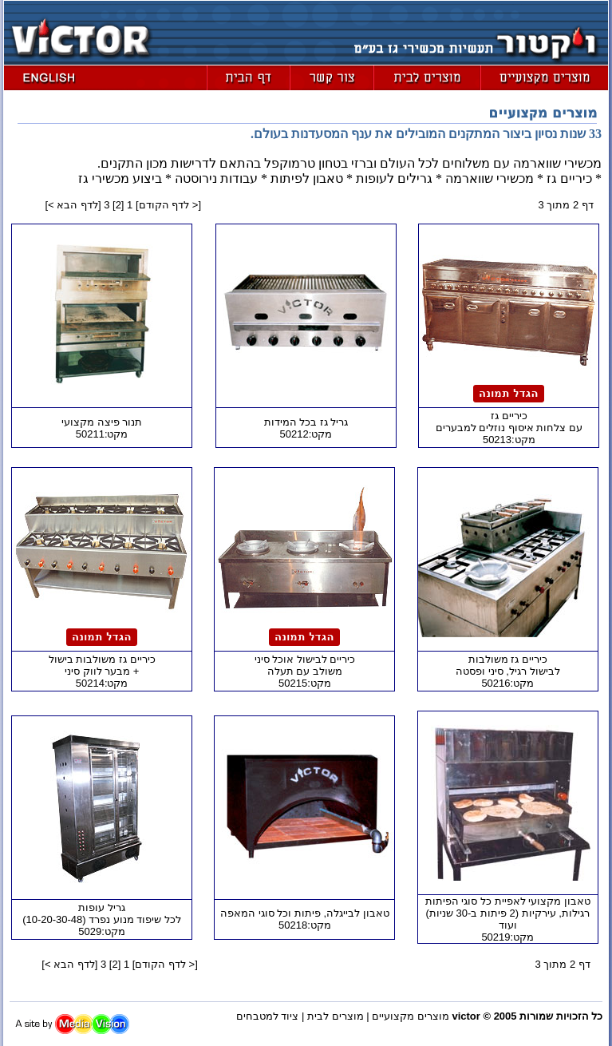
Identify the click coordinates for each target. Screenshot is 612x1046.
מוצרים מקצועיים (410, 1016)
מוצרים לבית (335, 1016)
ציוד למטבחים (267, 1016)
